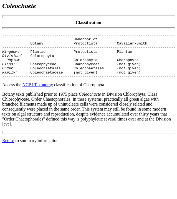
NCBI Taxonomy (37, 93)
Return (8, 149)
